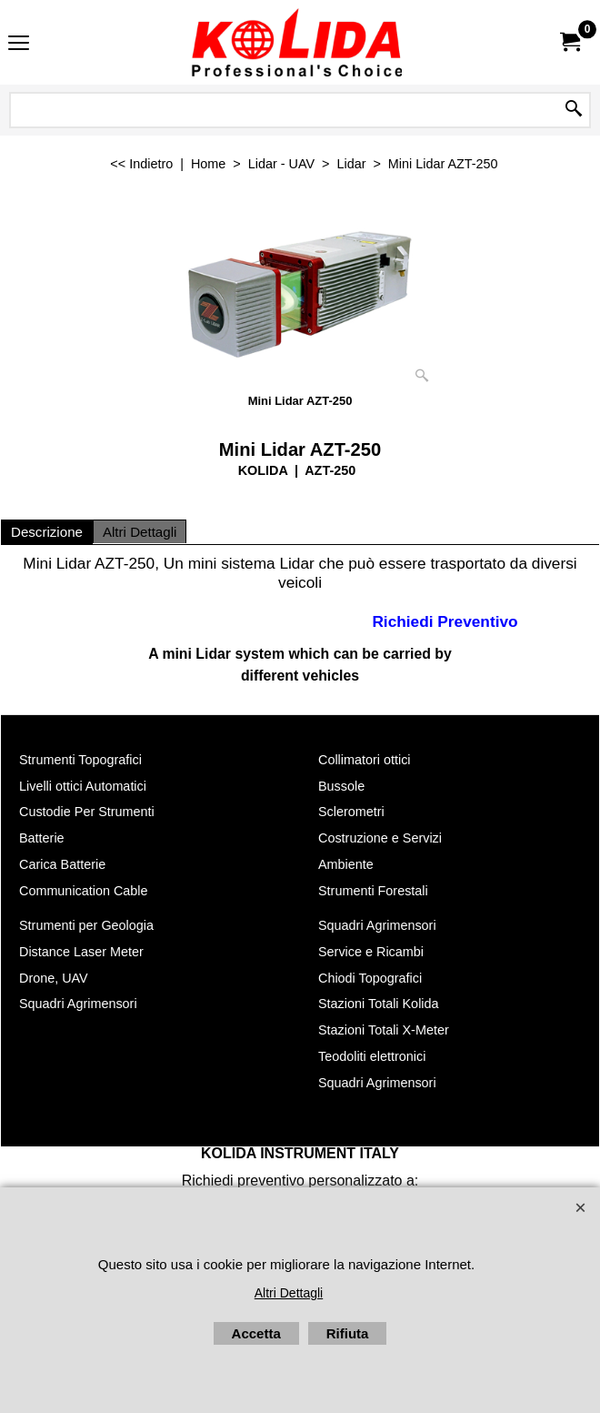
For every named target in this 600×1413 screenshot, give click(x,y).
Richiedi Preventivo (444, 620)
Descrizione (47, 532)
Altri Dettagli (139, 532)
